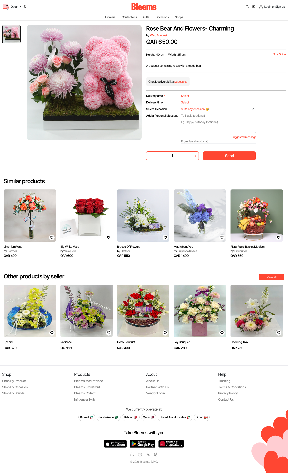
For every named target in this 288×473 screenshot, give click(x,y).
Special (8, 342)
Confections (129, 17)
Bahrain (131, 417)
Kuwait (86, 417)
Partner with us (157, 387)
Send (229, 155)
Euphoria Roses (185, 251)
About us (152, 381)
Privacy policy (228, 393)
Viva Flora (68, 251)
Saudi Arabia (108, 417)
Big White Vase (69, 246)
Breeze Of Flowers (128, 246)
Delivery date (155, 96)
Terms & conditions (232, 387)
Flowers (110, 17)
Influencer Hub (84, 399)
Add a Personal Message (162, 115)
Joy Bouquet (181, 342)
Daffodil (10, 251)
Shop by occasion (15, 387)
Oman (202, 417)
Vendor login (155, 393)
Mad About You (183, 246)
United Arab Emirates (175, 417)
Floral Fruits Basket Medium (247, 246)
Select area (180, 81)
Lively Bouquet (126, 342)
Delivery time (155, 102)
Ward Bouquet (158, 35)
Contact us (226, 399)
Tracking (224, 381)
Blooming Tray (239, 342)
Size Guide (279, 54)
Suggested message (244, 137)
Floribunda (239, 251)
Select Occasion (156, 109)
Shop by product (14, 381)
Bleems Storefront (87, 387)
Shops (179, 17)
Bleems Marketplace (88, 381)
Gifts (146, 17)
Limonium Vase (13, 246)
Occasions (162, 17)
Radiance (66, 342)
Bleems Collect (85, 393)
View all (271, 277)
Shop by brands (13, 393)
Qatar (148, 417)
